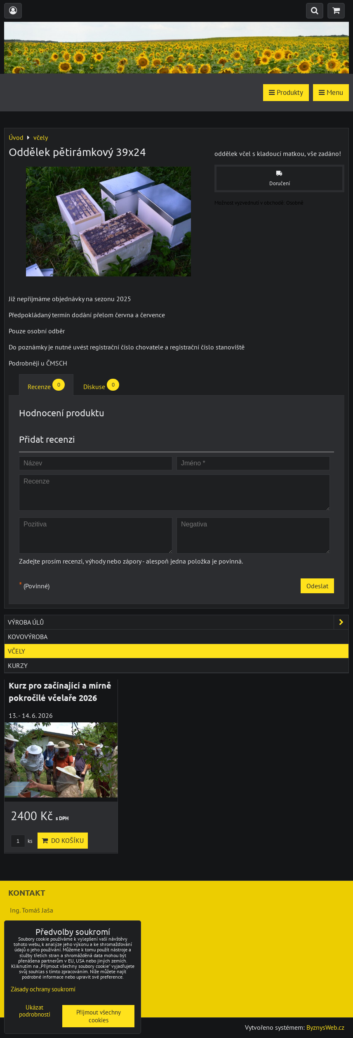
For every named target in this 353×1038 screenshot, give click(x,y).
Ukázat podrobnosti (34, 1011)
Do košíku (63, 840)
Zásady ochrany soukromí (43, 989)
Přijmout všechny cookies (98, 1016)
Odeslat (317, 586)
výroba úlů (178, 622)
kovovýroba (27, 636)
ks (21, 841)
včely (16, 651)
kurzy (18, 665)
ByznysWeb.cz (325, 1027)
